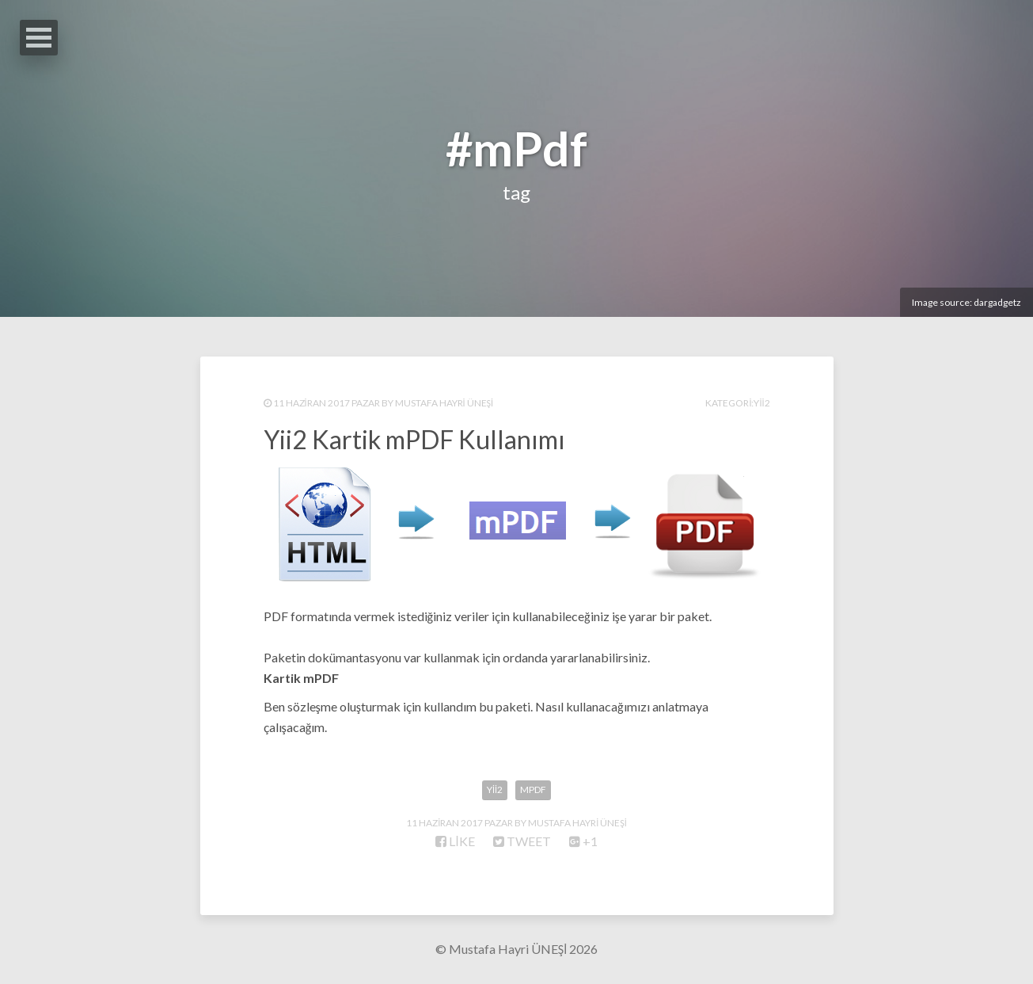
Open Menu (39, 37)
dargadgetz (997, 302)
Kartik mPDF (301, 677)
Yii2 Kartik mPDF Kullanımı (414, 439)
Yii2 (761, 403)
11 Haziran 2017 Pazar (326, 403)
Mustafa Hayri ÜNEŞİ (444, 403)
